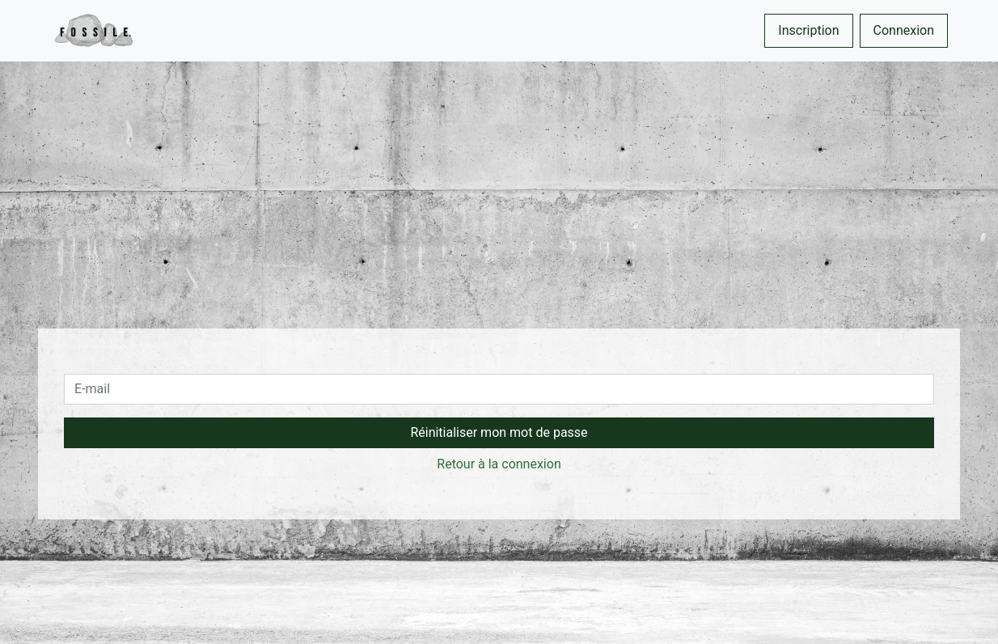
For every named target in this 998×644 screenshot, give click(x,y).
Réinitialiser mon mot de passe (498, 432)
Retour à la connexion (498, 464)
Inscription (808, 30)
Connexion (903, 30)
